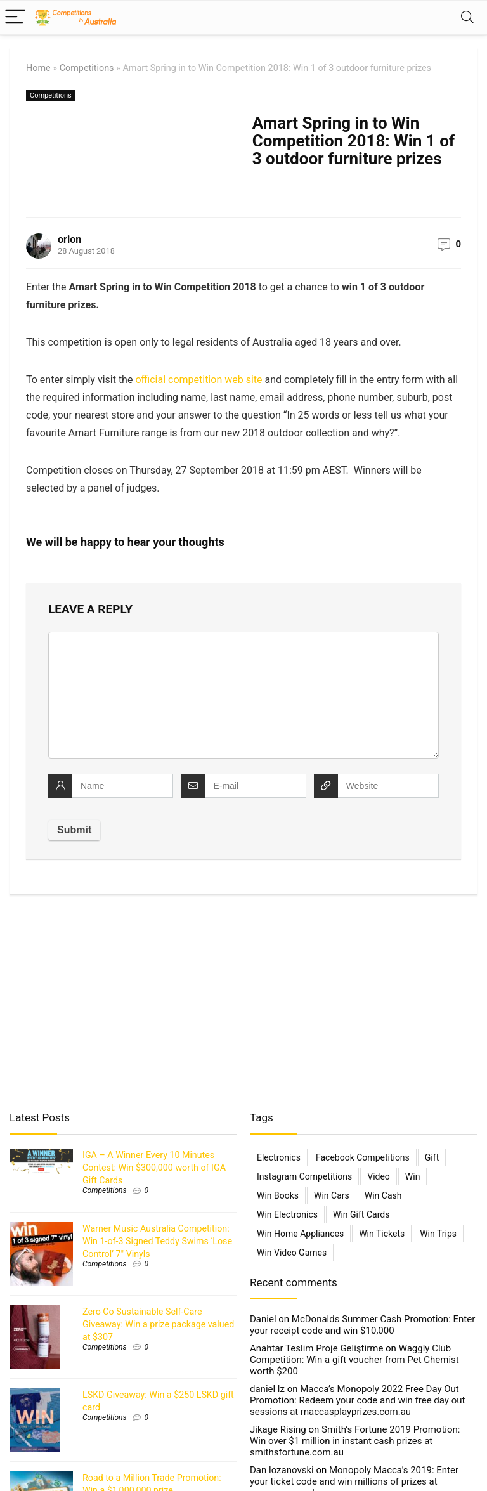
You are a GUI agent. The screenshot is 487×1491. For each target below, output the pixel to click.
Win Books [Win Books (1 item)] (278, 1195)
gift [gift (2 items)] (432, 1157)
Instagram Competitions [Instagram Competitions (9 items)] (304, 1176)
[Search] (467, 17)
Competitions (87, 68)
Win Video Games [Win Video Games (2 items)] (292, 1252)
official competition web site (198, 380)
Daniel (263, 1319)
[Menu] (15, 17)
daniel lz (267, 1389)
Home (38, 68)
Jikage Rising (278, 1429)
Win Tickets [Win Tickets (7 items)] (382, 1233)
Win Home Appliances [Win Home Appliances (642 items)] (300, 1233)
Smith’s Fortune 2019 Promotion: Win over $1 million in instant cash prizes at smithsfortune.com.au (355, 1441)
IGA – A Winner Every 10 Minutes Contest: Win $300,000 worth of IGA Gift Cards (154, 1167)
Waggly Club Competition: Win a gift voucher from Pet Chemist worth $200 (354, 1360)
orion (69, 239)
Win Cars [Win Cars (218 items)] (331, 1195)
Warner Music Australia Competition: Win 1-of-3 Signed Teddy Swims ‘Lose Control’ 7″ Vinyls (157, 1241)
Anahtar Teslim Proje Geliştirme (316, 1348)
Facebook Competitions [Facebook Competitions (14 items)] (363, 1157)
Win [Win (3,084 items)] (412, 1176)
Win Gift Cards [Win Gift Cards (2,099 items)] (361, 1214)
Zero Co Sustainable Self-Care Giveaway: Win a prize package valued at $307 (158, 1324)
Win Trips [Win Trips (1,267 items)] (438, 1233)
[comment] (243, 695)
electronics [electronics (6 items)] (279, 1157)
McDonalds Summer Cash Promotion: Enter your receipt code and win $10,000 (362, 1324)
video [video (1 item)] (378, 1176)
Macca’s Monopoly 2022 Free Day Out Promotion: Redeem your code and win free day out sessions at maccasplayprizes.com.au (357, 1400)
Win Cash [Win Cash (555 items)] (383, 1195)
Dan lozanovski (282, 1470)
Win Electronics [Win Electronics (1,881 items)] (287, 1214)
